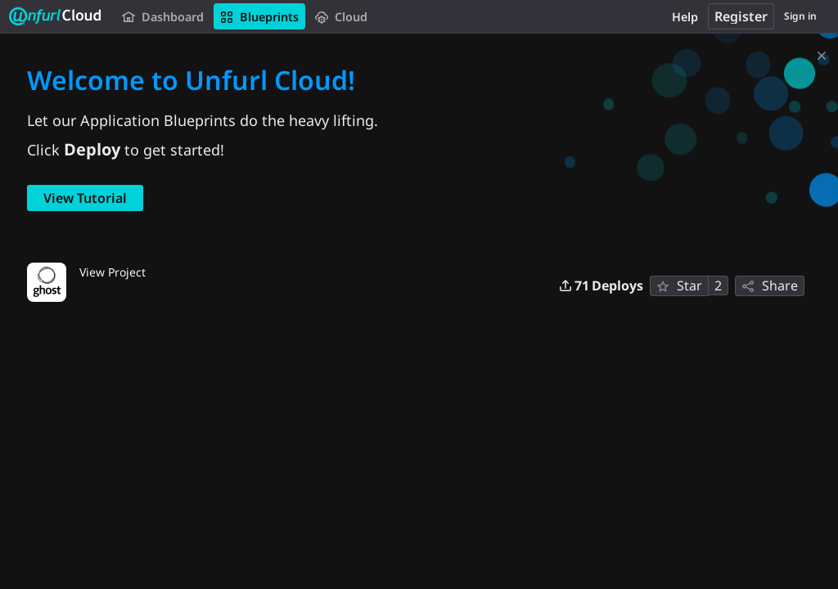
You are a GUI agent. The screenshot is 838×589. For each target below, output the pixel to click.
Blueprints (259, 17)
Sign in (800, 16)
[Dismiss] (821, 52)
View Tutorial (85, 198)
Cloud (341, 17)
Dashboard (163, 17)
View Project (112, 271)
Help (685, 17)
